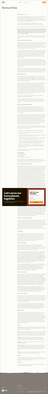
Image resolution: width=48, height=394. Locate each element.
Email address (31, 197)
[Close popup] (44, 188)
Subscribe (36, 202)
